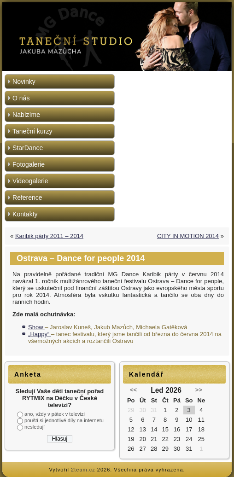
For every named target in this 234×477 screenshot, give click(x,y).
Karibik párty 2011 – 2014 (49, 236)
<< (133, 389)
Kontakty (24, 214)
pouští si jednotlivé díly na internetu (64, 420)
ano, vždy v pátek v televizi (54, 414)
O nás (20, 98)
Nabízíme (26, 114)
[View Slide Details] (117, 36)
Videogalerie (30, 181)
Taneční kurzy (32, 131)
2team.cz (83, 469)
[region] (117, 36)
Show (36, 327)
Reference (27, 197)
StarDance (27, 147)
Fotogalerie (28, 164)
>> (198, 389)
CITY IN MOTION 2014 (188, 236)
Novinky (23, 81)
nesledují (34, 427)
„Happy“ (39, 334)
